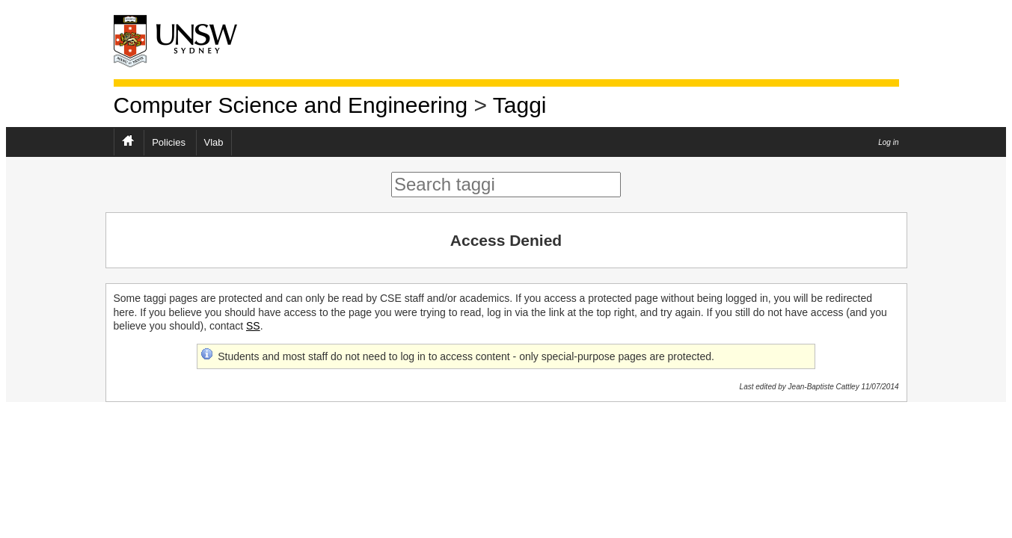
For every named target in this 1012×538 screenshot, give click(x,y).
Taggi (520, 105)
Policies (168, 142)
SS (253, 326)
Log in (888, 142)
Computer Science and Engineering (291, 105)
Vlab (214, 142)
